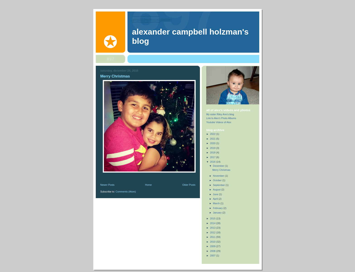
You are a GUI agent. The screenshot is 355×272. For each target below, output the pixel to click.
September (219, 185)
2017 (213, 157)
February (218, 208)
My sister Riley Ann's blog (220, 114)
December (219, 165)
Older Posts (188, 184)
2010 (213, 241)
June (216, 194)
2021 (213, 138)
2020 (213, 143)
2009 (213, 246)
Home (148, 184)
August (217, 189)
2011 (213, 237)
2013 (213, 227)
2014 (213, 223)
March (217, 203)
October (217, 180)
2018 (213, 152)
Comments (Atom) (126, 191)
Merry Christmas (115, 76)
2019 (213, 148)
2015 (213, 218)
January (217, 212)
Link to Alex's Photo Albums (221, 118)
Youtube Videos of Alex (218, 122)
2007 (213, 255)
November (219, 175)
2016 (213, 161)
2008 (213, 251)
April (216, 198)
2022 (213, 134)
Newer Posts (107, 184)
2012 (213, 232)
